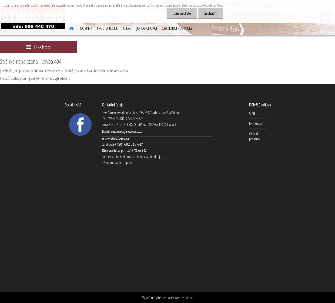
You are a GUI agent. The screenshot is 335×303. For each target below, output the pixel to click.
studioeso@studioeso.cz (126, 131)
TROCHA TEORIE (107, 28)
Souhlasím (210, 13)
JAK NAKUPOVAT (146, 28)
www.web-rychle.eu (180, 297)
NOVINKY (86, 28)
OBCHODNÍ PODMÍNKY (177, 28)
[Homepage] (69, 27)
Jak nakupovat (256, 123)
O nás (252, 113)
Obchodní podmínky (254, 136)
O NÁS (127, 28)
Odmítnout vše (181, 13)
